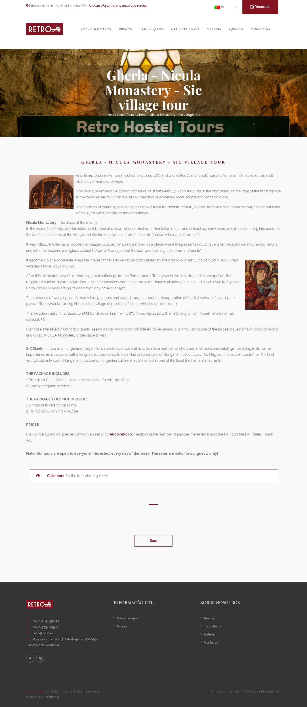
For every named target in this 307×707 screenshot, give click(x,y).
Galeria (214, 29)
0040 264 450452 (103, 6)
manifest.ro (52, 697)
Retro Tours (125, 115)
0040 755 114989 (133, 6)
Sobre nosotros (96, 29)
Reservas (260, 7)
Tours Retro (152, 29)
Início (110, 115)
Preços (125, 29)
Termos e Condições (224, 691)
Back (154, 541)
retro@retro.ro (120, 434)
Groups (236, 29)
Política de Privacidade (261, 691)
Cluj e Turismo (185, 29)
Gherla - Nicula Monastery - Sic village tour (168, 115)
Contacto (260, 29)
